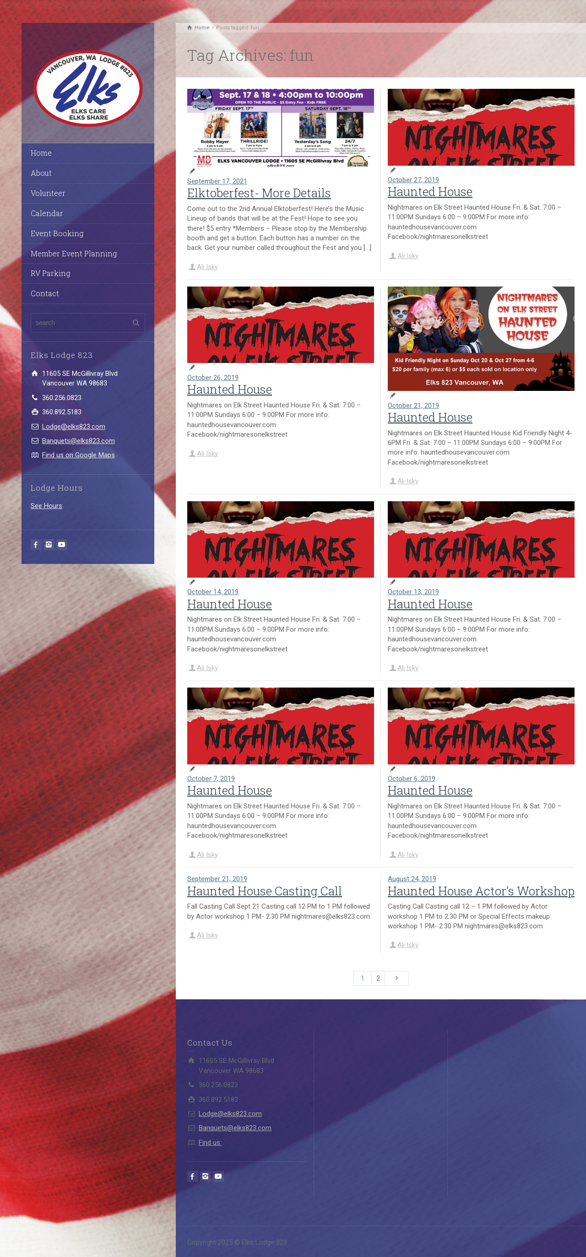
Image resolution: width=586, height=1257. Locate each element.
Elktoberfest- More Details (259, 192)
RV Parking (50, 273)
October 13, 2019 (413, 592)
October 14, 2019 (213, 592)
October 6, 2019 (411, 779)
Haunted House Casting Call (264, 891)
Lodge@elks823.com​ (73, 427)
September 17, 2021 (217, 181)
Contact (45, 293)
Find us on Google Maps (78, 455)
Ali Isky (207, 267)
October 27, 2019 (413, 180)
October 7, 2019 (211, 779)
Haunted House (430, 191)
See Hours (46, 506)
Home (41, 152)
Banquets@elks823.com (78, 441)
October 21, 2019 (413, 405)
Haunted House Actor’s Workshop (481, 891)
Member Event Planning (74, 253)
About (41, 173)
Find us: (210, 1142)
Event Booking (57, 233)
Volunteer (48, 193)
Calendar (47, 213)
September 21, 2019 (217, 879)
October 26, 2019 (213, 378)
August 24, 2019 (412, 879)
